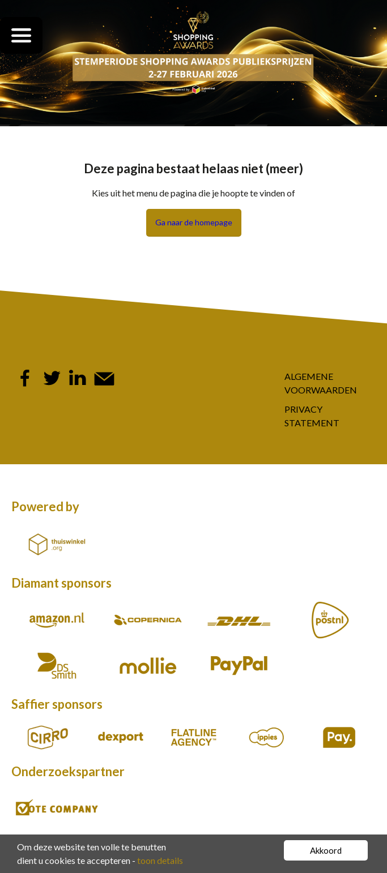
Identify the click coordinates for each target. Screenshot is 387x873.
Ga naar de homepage (193, 222)
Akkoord (326, 850)
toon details (160, 860)
